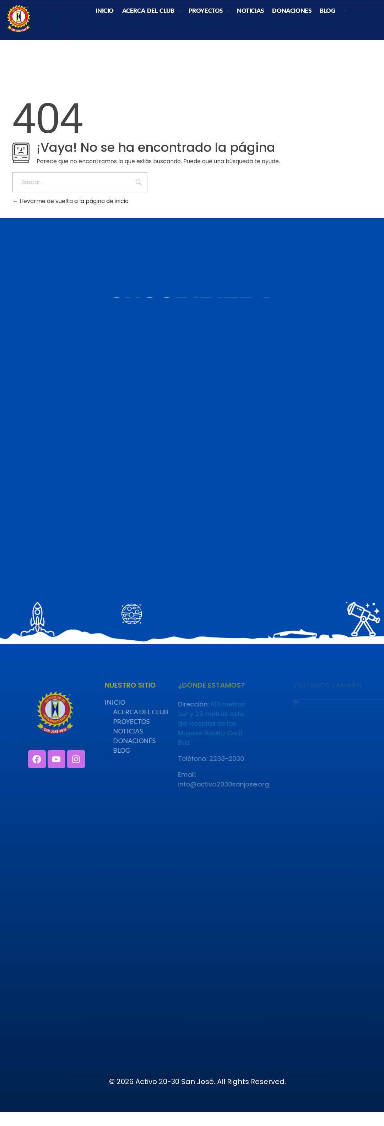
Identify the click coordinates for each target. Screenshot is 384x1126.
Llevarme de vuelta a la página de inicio (70, 201)
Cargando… (192, 430)
